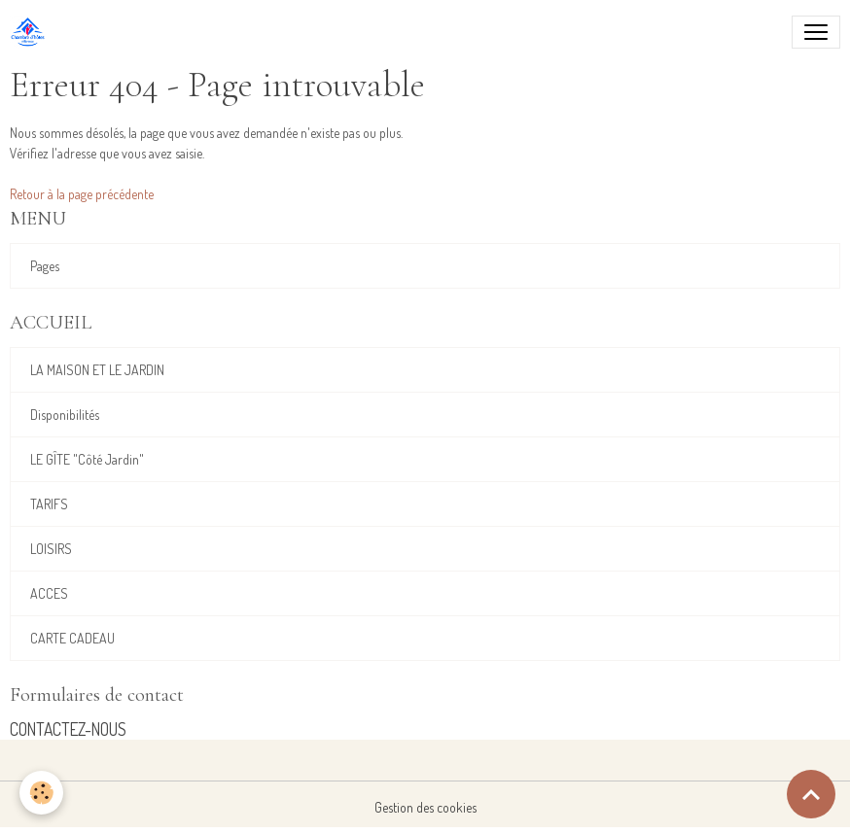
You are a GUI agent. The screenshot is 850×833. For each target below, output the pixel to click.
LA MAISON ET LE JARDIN (97, 370)
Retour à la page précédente (82, 194)
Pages (44, 266)
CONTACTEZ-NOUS (68, 729)
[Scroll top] (811, 794)
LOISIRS (51, 548)
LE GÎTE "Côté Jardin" (87, 459)
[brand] (31, 32)
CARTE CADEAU (72, 638)
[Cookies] (41, 793)
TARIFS (49, 504)
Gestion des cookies (425, 807)
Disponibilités (64, 414)
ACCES (49, 593)
